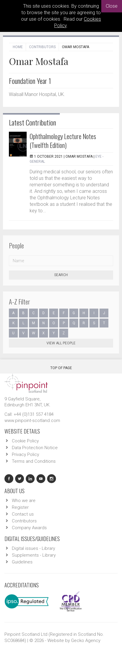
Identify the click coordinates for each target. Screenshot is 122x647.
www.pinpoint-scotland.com (32, 420)
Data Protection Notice (35, 447)
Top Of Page (61, 366)
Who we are (24, 500)
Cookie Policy (25, 441)
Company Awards (29, 527)
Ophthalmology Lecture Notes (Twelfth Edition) (63, 140)
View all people (61, 343)
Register (20, 507)
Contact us (23, 514)
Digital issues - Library (33, 548)
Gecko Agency (85, 640)
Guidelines (22, 562)
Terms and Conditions (34, 461)
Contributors (42, 47)
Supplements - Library (34, 555)
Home (18, 47)
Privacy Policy (25, 454)
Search (61, 275)
